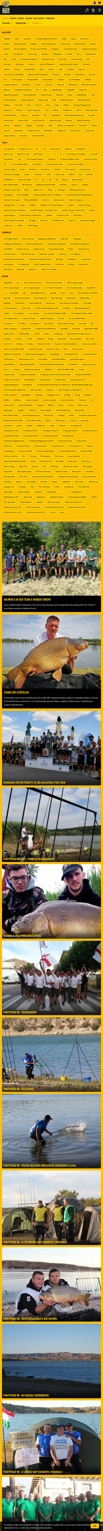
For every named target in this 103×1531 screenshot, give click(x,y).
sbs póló (91, 115)
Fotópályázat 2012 (90, 354)
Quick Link (59, 264)
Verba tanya (90, 130)
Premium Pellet (86, 451)
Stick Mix (43, 481)
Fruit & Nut (38, 174)
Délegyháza (57, 54)
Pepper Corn (38, 190)
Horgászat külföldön (83, 374)
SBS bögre (55, 466)
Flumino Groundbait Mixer (13, 349)
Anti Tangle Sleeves (11, 239)
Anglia (63, 38)
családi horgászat (47, 318)
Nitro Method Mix (34, 420)
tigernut (72, 220)
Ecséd (14, 59)
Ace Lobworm (9, 149)
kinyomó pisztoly (67, 400)
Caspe (5, 54)
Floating (19, 344)
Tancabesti (83, 125)
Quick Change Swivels (42, 264)
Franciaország (76, 59)
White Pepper (33, 225)
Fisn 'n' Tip (7, 344)
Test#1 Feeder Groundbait (13, 220)
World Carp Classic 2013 (36, 512)
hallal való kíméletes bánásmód (51, 364)
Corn (20, 159)
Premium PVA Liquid (11, 200)
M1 (36, 179)
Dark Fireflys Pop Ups (66, 323)
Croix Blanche (18, 54)
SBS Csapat (38, 18)
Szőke (50, 125)
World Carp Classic (33, 507)
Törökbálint (48, 130)
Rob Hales (60, 461)
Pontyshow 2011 (40, 446)
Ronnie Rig (7, 269)
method (32, 410)
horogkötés (27, 384)
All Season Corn (25, 149)
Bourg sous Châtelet (39, 49)
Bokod (92, 44)
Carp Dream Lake (70, 49)
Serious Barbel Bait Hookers (43, 476)
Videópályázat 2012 (11, 497)
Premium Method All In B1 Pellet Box (47, 195)
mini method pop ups (31, 415)
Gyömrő (31, 64)
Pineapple (61, 190)
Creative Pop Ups (90, 159)
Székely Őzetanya (83, 120)
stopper (54, 481)
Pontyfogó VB (67, 436)
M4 (57, 179)
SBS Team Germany (43, 471)
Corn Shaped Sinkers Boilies (82, 313)
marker (61, 405)
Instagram (50, 390)
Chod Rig (66, 308)
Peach (26, 190)
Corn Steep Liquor (10, 318)
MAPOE (51, 405)
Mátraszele (73, 84)
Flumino (57, 169)
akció (63, 293)
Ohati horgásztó (9, 100)
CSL (4, 164)
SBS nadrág (87, 466)
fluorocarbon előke (56, 249)
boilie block (71, 298)
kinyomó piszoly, (49, 400)
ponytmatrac (8, 264)
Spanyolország (55, 120)
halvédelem (73, 364)
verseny (63, 492)
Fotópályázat (54, 354)
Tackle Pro (32, 269)
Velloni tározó (75, 130)
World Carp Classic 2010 (54, 507)
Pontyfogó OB (76, 425)
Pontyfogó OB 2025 (50, 436)
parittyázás (7, 425)
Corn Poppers (18, 313)
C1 (48, 154)
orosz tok (73, 420)
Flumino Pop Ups (35, 349)
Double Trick (26, 328)
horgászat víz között (11, 379)
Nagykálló (71, 89)
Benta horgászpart (49, 44)
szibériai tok (93, 481)
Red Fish (46, 200)
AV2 (44, 149)
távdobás (22, 487)
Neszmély (59, 95)
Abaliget (6, 38)
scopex (22, 205)
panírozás (85, 420)
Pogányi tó (7, 110)
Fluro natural (70, 169)
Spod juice (7, 481)
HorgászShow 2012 (77, 379)
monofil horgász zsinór (88, 415)
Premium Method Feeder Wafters (79, 195)
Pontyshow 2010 (23, 446)
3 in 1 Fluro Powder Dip (53, 288)
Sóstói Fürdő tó (38, 120)
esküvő (37, 333)
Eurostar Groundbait (75, 164)
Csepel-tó (45, 54)
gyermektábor (9, 364)
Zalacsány (23, 135)
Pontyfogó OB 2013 (50, 430)
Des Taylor (83, 323)
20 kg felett (7, 282)
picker (52, 425)
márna (70, 405)
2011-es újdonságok (32, 288)
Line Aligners (76, 254)
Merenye (6, 89)
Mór (37, 89)
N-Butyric (63, 184)
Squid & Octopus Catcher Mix (73, 210)
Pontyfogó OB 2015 (90, 430)
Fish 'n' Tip (90, 339)
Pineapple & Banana (77, 190)
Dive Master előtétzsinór (80, 244)
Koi (92, 400)
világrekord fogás (57, 497)
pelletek (29, 425)
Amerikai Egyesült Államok (46, 38)
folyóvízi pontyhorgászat (35, 354)
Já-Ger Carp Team (10, 395)
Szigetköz (17, 125)
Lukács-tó (49, 84)
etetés (46, 333)
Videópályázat (76, 492)
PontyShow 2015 (75, 446)
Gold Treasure (8, 359)
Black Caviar (8, 154)
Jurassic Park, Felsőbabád (13, 74)
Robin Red (23, 466)
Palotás (66, 105)
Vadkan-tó (61, 130)
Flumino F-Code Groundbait (66, 344)
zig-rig (62, 512)
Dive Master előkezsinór (56, 244)
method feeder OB (63, 410)
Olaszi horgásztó (27, 100)
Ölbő (54, 100)
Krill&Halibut (8, 179)
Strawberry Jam (62, 215)
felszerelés (62, 339)
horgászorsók (45, 379)
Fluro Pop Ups (85, 169)
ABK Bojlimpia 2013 (38, 293)
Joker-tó (81, 69)
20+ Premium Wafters (54, 282)
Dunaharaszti (90, 54)
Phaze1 (50, 190)
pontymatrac (86, 259)
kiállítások (18, 400)
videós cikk (27, 497)
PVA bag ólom (23, 264)
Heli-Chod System (28, 254)
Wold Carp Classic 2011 (12, 507)
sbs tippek (89, 471)
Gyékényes (19, 64)
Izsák (61, 69)
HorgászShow (29, 69)
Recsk (79, 110)
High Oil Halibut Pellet (65, 369)
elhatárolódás (24, 333)
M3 (50, 179)
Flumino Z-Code (53, 349)
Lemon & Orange (24, 179)
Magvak (40, 405)
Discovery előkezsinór (34, 244)
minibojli (61, 415)
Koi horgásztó (17, 79)
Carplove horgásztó (89, 49)
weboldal (39, 502)
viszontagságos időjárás (77, 497)
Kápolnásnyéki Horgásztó (38, 74)
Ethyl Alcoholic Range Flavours (79, 333)
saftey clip (20, 269)
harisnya (16, 369)
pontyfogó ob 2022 (30, 436)
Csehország (32, 54)
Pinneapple (7, 195)
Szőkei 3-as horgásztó (65, 125)
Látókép (87, 79)
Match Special (77, 179)
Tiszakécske (18, 130)
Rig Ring (71, 264)
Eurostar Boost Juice (55, 164)
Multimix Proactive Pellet (45, 184)
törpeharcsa (69, 487)
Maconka (60, 84)
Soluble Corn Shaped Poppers (52, 205)
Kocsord (92, 74)
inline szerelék (35, 390)
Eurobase (7, 339)
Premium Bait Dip (25, 451)
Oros (29, 105)
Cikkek (5, 18)
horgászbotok (29, 379)
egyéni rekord (9, 333)
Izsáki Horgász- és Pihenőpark (70, 390)
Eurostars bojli (9, 169)
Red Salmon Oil (46, 461)
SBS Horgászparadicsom (74, 115)
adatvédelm (9, 1527)
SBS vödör (23, 476)
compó (6, 313)
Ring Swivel (83, 264)
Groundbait (42, 359)
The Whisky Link (58, 220)
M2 (43, 179)
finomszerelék (75, 339)
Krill (80, 174)
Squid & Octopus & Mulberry (14, 210)
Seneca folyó (8, 120)
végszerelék (51, 492)
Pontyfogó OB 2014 (70, 430)
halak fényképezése (27, 364)
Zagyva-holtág (9, 135)
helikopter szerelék (46, 254)
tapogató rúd (8, 487)
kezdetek (87, 395)
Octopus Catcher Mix (11, 190)
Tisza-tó (6, 130)
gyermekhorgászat (77, 359)
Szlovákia (40, 125)
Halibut (71, 174)
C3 (61, 154)
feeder (50, 339)
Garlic (49, 174)
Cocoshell (94, 154)
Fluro (66, 349)
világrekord (40, 497)
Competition (8, 159)
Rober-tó (24, 115)
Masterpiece (8, 410)
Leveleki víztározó (10, 84)
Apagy (73, 38)
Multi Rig (59, 259)
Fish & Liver (45, 169)
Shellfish (32, 205)
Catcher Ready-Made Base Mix (46, 308)
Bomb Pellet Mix (35, 303)
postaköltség (8, 451)
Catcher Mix (25, 308)
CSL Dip (61, 318)
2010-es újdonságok (11, 288)
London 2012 (8, 405)
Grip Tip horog (83, 249)
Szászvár (68, 120)
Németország (46, 95)
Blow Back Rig (56, 298)
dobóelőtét (7, 249)
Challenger (77, 239)
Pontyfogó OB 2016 (11, 436)
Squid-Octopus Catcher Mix (30, 215)
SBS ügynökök (9, 205)
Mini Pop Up (27, 184)
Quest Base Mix (74, 456)
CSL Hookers (37, 164)
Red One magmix (76, 200)
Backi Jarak (84, 38)
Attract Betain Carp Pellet (88, 293)
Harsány (6, 69)
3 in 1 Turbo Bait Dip (74, 288)
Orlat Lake (18, 105)
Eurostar (18, 339)
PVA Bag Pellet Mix (31, 200)
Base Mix (6, 298)
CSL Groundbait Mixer (19, 164)
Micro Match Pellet (10, 184)
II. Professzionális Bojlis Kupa (14, 390)
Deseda (69, 54)
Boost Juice (50, 303)
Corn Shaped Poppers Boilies (55, 313)
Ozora (48, 105)
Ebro (5, 59)
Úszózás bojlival (23, 492)
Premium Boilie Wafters (45, 451)
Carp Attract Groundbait (76, 154)
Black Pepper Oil (40, 298)
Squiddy (49, 215)
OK (94, 1526)
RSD (45, 115)
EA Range (76, 328)
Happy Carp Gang (89, 364)
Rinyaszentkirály (9, 115)
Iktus (42, 69)
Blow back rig (28, 239)
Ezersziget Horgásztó (28, 59)
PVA (23, 456)
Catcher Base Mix (10, 308)
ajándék (53, 293)
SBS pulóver (8, 471)
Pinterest (62, 425)
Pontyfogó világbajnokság (13, 441)
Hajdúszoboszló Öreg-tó (69, 64)
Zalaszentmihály (38, 135)
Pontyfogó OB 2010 (11, 430)
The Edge (32, 220)
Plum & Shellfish (23, 195)
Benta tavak (65, 44)
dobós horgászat (10, 328)
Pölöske (19, 110)
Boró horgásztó (20, 49)
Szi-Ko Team (79, 481)
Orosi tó (38, 105)
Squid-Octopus (9, 215)
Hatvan (17, 69)
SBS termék (76, 471)
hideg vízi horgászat (32, 369)
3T (4, 293)
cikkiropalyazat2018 (82, 308)
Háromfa (86, 64)
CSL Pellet (21, 323)
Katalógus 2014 (53, 395)
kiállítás (6, 400)
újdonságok (8, 492)
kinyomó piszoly (32, 400)
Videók (13, 18)
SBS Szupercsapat (24, 471)
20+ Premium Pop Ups (32, 282)
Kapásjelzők (26, 395)
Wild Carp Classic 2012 (73, 502)
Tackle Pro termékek (49, 269)
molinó (71, 415)
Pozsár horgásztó (34, 110)
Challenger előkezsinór (12, 244)
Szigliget (28, 125)
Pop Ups (90, 446)
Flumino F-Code (44, 344)
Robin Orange (9, 466)
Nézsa (70, 95)
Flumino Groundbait (89, 344)
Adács (16, 38)
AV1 (37, 149)
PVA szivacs (59, 456)
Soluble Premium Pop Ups (68, 476)
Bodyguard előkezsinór (47, 239)
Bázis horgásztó (20, 44)
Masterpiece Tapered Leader (40, 259)
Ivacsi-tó (51, 69)
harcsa (6, 369)
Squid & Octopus (84, 205)
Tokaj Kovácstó (33, 130)
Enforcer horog (23, 249)
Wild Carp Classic (54, 502)
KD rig (77, 395)
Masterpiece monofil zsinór (14, 259)
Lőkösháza (26, 84)
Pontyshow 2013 (58, 446)
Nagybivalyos (57, 89)
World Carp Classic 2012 (12, 512)
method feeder (46, 410)
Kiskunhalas (79, 74)
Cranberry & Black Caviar (69, 159)
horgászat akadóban (27, 374)
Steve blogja (31, 481)
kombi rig (62, 254)
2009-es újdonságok (75, 282)
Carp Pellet (87, 303)
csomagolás (34, 323)
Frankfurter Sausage (11, 174)
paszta (19, 425)
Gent (88, 59)
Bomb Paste (20, 303)
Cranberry (52, 159)
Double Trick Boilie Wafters (45, 328)
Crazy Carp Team (28, 318)
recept (32, 461)
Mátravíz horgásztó (89, 84)
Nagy (45, 89)
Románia (35, 115)
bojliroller (7, 303)
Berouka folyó (80, 44)
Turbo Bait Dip (83, 487)
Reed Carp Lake (91, 110)
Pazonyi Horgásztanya (82, 105)
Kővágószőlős (32, 79)
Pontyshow (7, 446)
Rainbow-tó (67, 110)
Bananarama (55, 149)
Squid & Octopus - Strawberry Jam (43, 210)
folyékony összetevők (12, 354)
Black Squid (38, 154)
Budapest (55, 49)
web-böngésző (26, 502)
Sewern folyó (23, 120)
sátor (44, 466)
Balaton (6, 44)
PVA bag (32, 456)
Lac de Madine (74, 79)
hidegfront (48, 369)
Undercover (8, 225)
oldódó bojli (60, 420)
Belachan (68, 149)
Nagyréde (83, 89)
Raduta (56, 110)
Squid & (71, 205)
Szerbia (6, 125)
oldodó (48, 420)
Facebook (40, 339)
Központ (61, 79)
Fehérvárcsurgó (47, 59)
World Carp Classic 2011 (77, 507)
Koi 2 (5, 79)
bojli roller (65, 239)
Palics (57, 105)
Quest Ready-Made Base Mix (14, 461)
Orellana (6, 105)
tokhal (57, 487)
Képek (21, 18)
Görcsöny (7, 64)
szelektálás (66, 481)
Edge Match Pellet (91, 328)
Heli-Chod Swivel (10, 254)
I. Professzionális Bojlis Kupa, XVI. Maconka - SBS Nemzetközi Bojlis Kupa (64, 384)
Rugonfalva (55, 115)
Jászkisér (70, 69)
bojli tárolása (85, 298)
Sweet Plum (77, 215)
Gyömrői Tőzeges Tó (47, 64)
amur (71, 293)
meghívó (21, 410)
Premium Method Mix (67, 451)
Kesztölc (67, 74)
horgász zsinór (9, 374)
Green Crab (59, 174)
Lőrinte (38, 84)
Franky (27, 174)
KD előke (67, 395)
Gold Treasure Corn (26, 359)
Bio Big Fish (81, 149)
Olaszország (43, 100)
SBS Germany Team (70, 466)
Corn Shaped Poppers (34, 159)
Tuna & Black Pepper (88, 220)
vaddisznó (38, 492)
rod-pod (34, 466)
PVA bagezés (45, 456)
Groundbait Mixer (59, 359)
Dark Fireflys (48, 323)
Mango (65, 179)
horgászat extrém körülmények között (55, 374)
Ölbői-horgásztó (84, 100)
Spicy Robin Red (89, 476)
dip (92, 323)
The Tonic (43, 220)
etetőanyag (58, 333)
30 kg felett (91, 288)
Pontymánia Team (65, 441)
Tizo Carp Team (44, 487)
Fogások (49, 18)
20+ (18, 282)
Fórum (28, 18)
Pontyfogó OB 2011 (31, 430)
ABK (24, 293)
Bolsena (6, 49)
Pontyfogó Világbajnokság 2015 (41, 441)
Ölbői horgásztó (66, 100)
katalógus (39, 395)
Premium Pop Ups (10, 456)
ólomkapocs (72, 259)
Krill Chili (89, 174)
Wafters (20, 225)
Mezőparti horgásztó (23, 89)
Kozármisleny (48, 79)
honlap (81, 369)
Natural (74, 184)
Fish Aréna (62, 59)
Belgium (34, 44)
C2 (55, 154)
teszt (32, 487)
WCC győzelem (9, 502)
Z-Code (52, 512)
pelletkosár (41, 425)
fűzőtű (70, 249)
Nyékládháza (82, 95)
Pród (47, 110)
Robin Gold (72, 461)
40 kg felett (14, 293)
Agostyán (27, 38)
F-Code (22, 169)
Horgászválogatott (11, 384)
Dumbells (64, 328)
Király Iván (83, 400)
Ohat (93, 95)
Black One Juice (23, 154)
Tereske (94, 125)
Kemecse (56, 74)
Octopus (85, 184)
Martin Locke (83, 405)
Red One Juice (59, 200)
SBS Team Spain (61, 471)
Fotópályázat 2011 (71, 354)
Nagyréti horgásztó (11, 95)
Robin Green (86, 461)
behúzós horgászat (22, 298)
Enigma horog (39, 249)
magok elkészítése (25, 405)
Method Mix (79, 410)
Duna (79, 54)
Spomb (19, 481)
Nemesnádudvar (29, 95)
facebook (32, 169)
